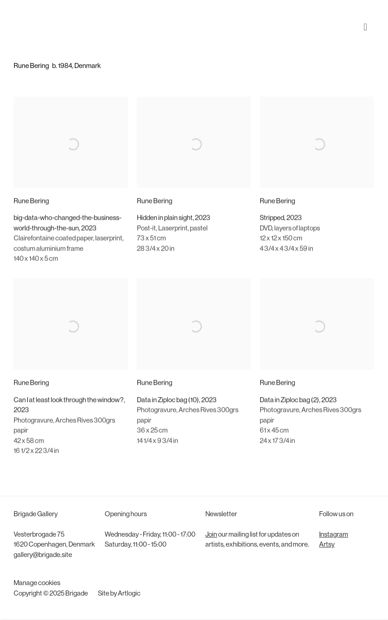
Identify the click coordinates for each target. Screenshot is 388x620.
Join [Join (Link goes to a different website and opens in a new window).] (211, 535)
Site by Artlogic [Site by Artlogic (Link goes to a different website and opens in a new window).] (119, 594)
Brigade (27, 19)
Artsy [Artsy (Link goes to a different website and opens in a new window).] (327, 545)
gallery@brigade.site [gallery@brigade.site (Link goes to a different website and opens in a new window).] (43, 555)
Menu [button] (367, 19)
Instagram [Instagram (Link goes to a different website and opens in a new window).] (333, 535)
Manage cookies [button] (37, 583)
